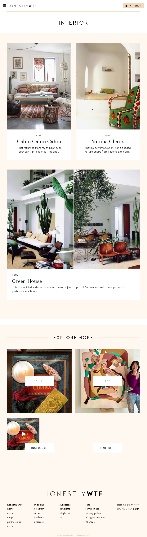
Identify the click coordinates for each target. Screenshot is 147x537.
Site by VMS (81, 535)
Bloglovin (65, 513)
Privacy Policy (93, 513)
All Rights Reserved (95, 517)
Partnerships (14, 521)
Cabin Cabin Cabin (39, 141)
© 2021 (90, 521)
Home (39, 135)
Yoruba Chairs (107, 141)
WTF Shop (133, 5)
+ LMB (88, 535)
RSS (61, 517)
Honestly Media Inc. (65, 535)
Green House (27, 281)
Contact (11, 526)
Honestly (128, 508)
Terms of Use (92, 508)
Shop (10, 517)
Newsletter (65, 508)
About (10, 513)
